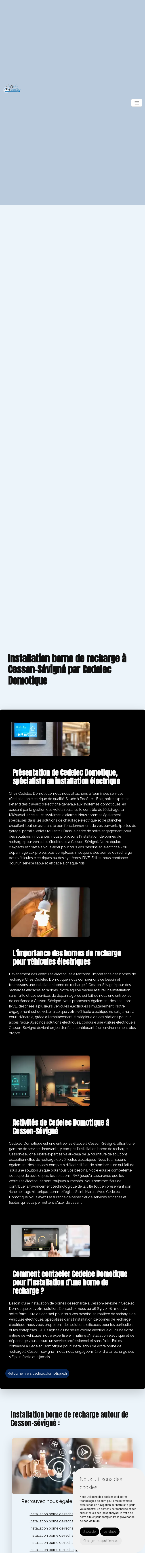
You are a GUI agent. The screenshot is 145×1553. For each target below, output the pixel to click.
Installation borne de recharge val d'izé (61, 1550)
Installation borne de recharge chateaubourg (66, 1528)
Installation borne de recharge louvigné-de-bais (69, 1542)
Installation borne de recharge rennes (60, 1535)
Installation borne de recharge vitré (58, 1521)
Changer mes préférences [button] (100, 1540)
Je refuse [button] (110, 1531)
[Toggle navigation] (136, 103)
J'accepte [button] (89, 1531)
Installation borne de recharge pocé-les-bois (66, 1514)
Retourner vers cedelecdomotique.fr (37, 1373)
